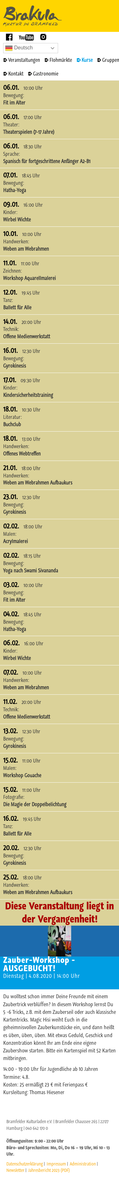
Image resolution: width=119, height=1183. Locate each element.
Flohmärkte (61, 60)
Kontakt (15, 73)
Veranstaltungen (24, 60)
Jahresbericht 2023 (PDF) (49, 1170)
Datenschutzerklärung (24, 1164)
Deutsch (19, 48)
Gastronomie (45, 73)
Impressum (56, 1164)
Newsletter (15, 1170)
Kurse (87, 60)
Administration (83, 1164)
